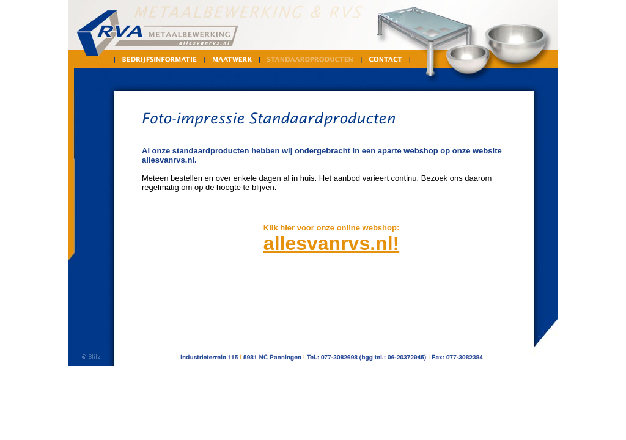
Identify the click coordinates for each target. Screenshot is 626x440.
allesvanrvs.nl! (331, 243)
